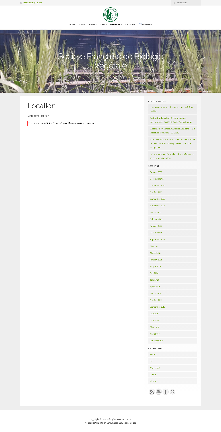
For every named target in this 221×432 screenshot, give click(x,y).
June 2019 (154, 320)
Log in (133, 422)
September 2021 (157, 239)
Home (73, 24)
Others (153, 374)
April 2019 (155, 333)
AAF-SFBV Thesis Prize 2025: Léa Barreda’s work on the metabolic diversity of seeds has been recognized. (172, 143)
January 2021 (156, 259)
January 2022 (156, 226)
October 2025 (156, 192)
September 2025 (157, 198)
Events (93, 24)
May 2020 (154, 279)
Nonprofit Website (94, 422)
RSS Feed (123, 422)
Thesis (153, 381)
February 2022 (156, 219)
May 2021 (154, 246)
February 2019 (156, 340)
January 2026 (156, 172)
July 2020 (154, 273)
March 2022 (155, 212)
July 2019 (154, 313)
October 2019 (156, 300)
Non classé (155, 368)
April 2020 (155, 286)
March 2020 (155, 293)
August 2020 (155, 266)
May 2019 (154, 327)
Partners (130, 24)
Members (115, 24)
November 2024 (157, 205)
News (82, 24)
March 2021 (155, 253)
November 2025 (157, 185)
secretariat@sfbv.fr (32, 2)
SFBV (103, 24)
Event (152, 354)
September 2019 (157, 306)
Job (151, 361)
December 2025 (157, 178)
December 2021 (157, 232)
